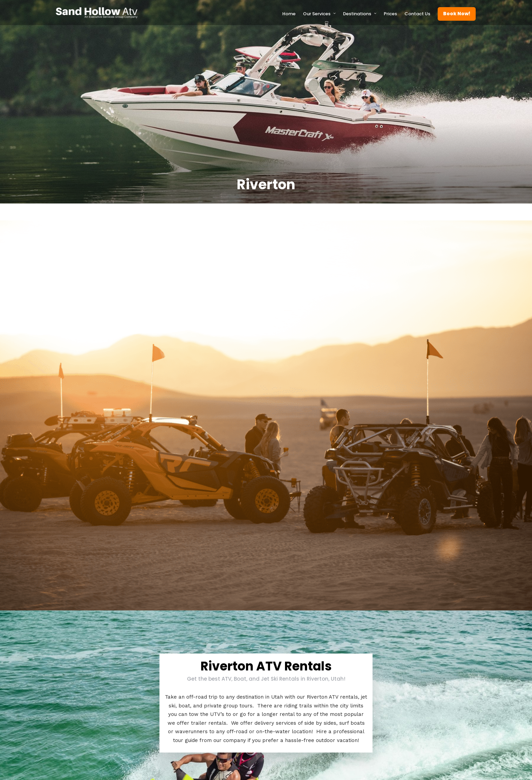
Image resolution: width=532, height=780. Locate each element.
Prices (390, 14)
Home (289, 14)
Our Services (316, 14)
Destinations (357, 14)
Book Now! (456, 13)
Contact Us (417, 14)
